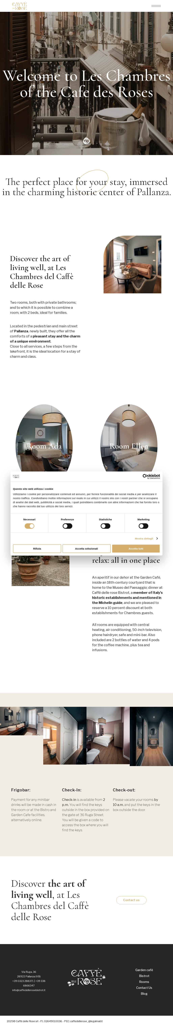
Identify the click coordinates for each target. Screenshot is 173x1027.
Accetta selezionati (86, 548)
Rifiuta (37, 548)
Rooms (144, 982)
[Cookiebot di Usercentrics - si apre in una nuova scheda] (145, 476)
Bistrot (144, 976)
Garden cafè (144, 970)
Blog (144, 993)
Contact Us (144, 988)
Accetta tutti (136, 548)
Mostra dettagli (144, 538)
